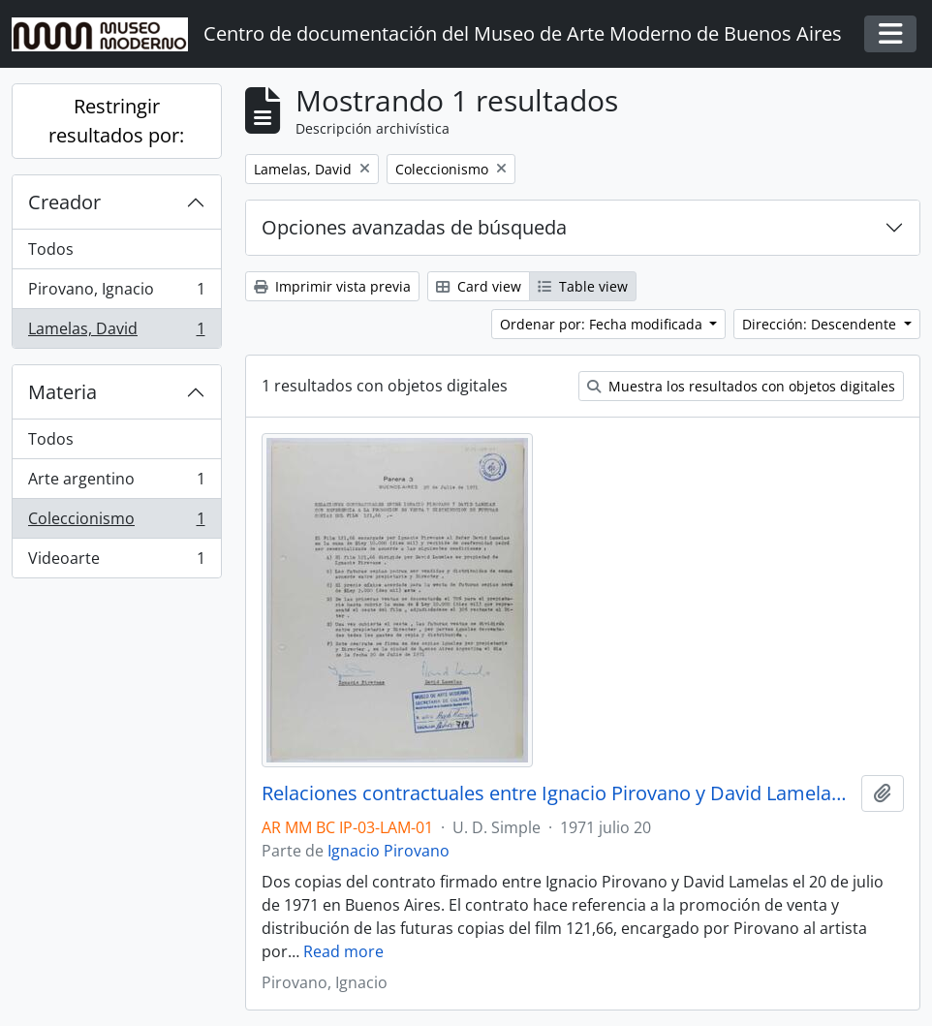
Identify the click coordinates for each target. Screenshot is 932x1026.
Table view (583, 286)
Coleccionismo (116, 523)
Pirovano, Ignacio (116, 293)
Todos (51, 249)
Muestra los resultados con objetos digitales (741, 386)
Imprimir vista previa (332, 286)
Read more (343, 951)
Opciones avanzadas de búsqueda (414, 227)
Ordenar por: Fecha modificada (603, 324)
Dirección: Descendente (821, 324)
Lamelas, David (116, 332)
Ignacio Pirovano (388, 850)
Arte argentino (116, 483)
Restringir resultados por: (116, 120)
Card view (478, 286)
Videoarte (116, 561)
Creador (64, 202)
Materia (62, 392)
